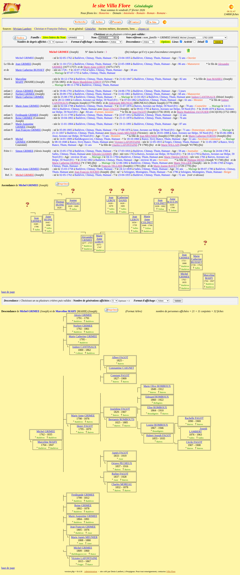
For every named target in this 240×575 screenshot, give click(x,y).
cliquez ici (143, 28)
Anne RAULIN (173, 200)
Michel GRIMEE (184, 275)
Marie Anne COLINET (147, 219)
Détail (201, 41)
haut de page (8, 291)
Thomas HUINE (60, 203)
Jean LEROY (110, 199)
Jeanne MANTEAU (73, 202)
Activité (188, 41)
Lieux (175, 41)
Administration (90, 571)
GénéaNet (90, 28)
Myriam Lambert (22, 28)
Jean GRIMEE (36, 219)
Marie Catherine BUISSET (196, 259)
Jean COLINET (160, 202)
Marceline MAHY (209, 277)
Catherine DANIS (123, 199)
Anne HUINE (48, 218)
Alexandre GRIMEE (87, 239)
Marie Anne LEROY (99, 238)
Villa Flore (171, 571)
